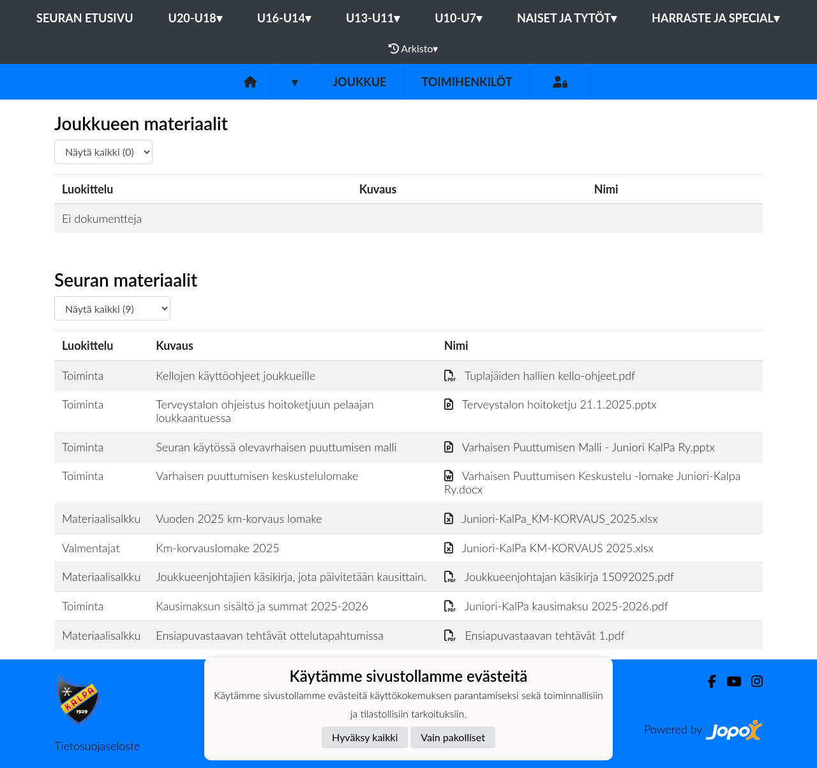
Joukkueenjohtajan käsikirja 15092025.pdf (559, 576)
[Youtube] (728, 681)
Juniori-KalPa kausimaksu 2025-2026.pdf (556, 606)
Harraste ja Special (715, 18)
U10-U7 (458, 18)
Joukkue (359, 82)
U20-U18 (195, 18)
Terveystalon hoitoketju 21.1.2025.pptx (550, 404)
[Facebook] (707, 681)
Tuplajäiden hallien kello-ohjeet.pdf (540, 375)
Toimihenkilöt (466, 82)
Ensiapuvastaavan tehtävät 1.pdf (534, 635)
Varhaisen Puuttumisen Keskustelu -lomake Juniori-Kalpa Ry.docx (592, 482)
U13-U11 (373, 18)
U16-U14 (284, 18)
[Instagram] (752, 681)
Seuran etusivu (84, 18)
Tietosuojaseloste (97, 746)
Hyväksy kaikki (365, 737)
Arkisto (413, 48)
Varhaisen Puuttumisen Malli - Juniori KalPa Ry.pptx (579, 447)
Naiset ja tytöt (567, 18)
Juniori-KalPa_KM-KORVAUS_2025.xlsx (551, 518)
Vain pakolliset (453, 737)
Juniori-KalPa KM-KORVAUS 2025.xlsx (549, 548)
